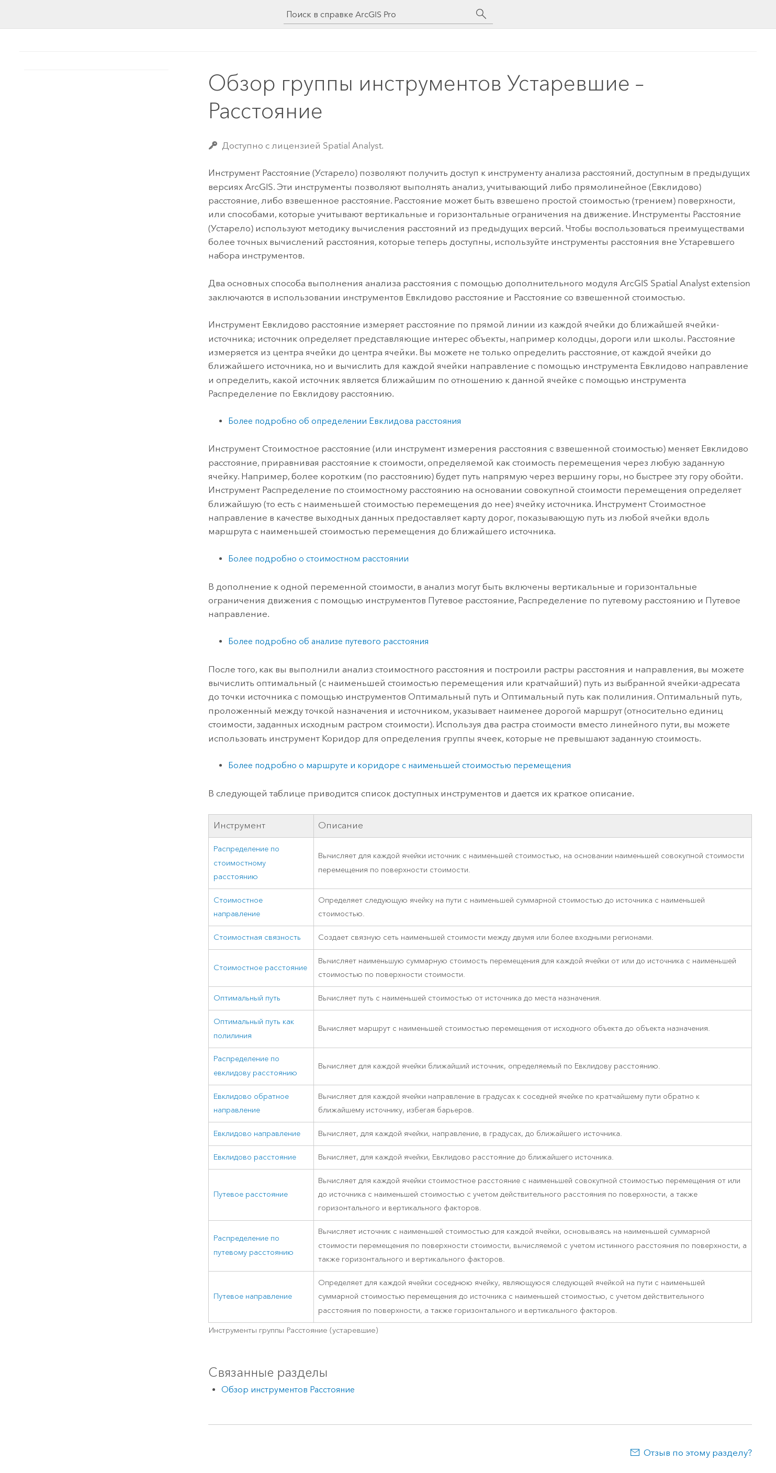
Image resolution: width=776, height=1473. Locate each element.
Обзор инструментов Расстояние (288, 1390)
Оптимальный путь (246, 998)
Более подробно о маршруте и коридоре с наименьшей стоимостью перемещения (399, 765)
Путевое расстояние (250, 1194)
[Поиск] (481, 14)
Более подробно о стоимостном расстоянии (318, 559)
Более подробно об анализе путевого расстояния (328, 641)
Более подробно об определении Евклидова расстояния (344, 421)
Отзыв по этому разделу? (698, 1452)
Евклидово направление (256, 1134)
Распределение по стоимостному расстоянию (246, 863)
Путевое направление (252, 1296)
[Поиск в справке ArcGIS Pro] (378, 14)
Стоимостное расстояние (260, 968)
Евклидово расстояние (254, 1157)
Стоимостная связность (257, 937)
